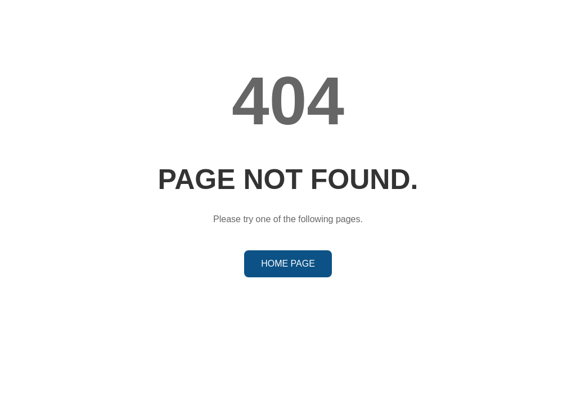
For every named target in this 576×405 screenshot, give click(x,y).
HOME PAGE (288, 263)
